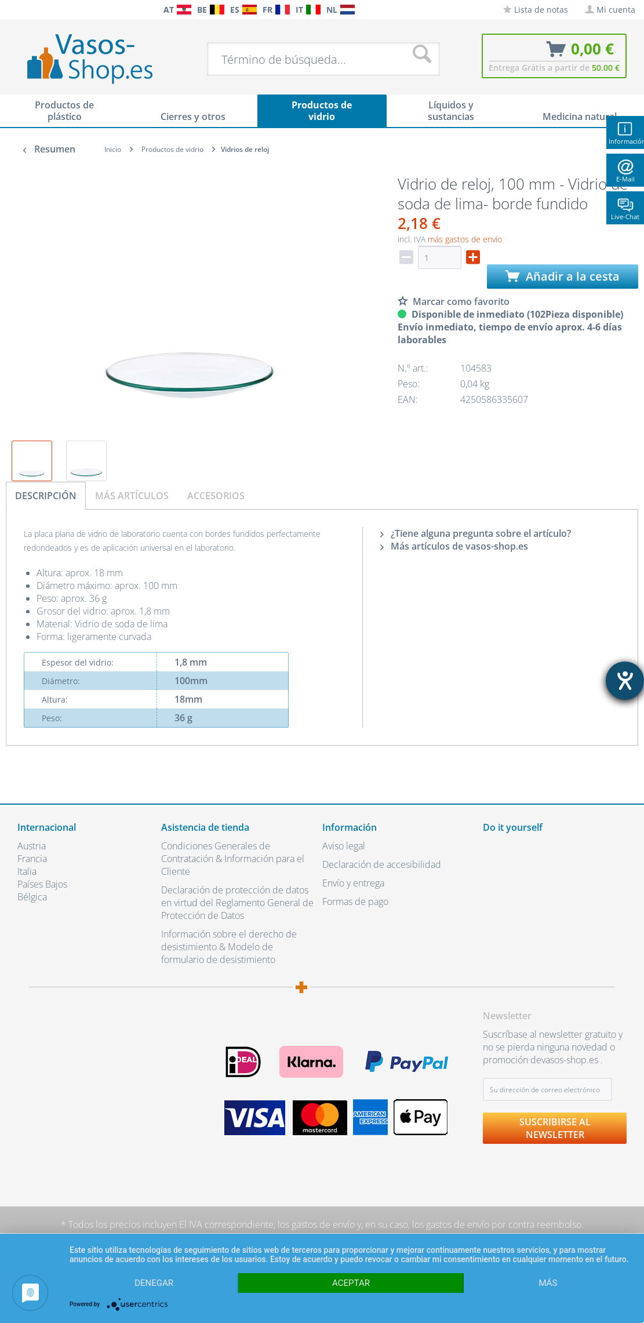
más (548, 1283)
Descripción (46, 495)
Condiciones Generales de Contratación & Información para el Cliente (232, 858)
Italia (27, 871)
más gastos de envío (465, 239)
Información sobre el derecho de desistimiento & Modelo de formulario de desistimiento (229, 947)
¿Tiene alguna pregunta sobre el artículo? (475, 533)
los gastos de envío (316, 1224)
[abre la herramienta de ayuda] (625, 681)
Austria (31, 845)
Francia (32, 858)
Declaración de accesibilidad (381, 864)
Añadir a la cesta (562, 276)
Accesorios (216, 495)
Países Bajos (42, 884)
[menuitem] (11, 9)
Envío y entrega (353, 883)
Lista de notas (535, 9)
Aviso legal (343, 845)
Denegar (153, 1283)
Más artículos (132, 495)
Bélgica (32, 897)
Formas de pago (355, 901)
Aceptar (351, 1283)
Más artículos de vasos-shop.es (454, 546)
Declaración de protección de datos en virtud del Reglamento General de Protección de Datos (237, 903)
